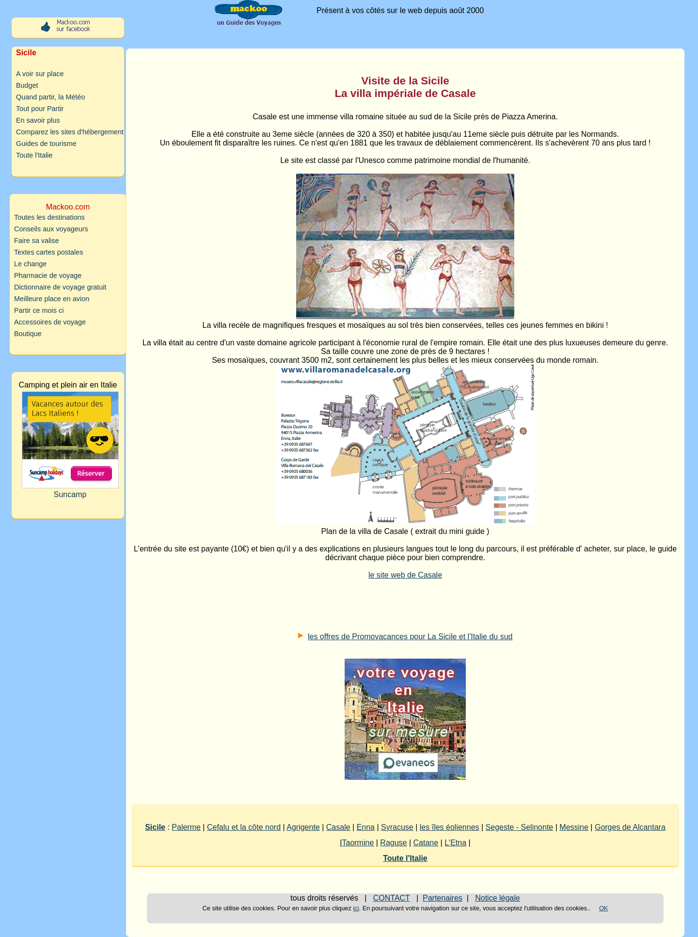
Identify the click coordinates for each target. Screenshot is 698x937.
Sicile (155, 827)
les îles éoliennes (449, 827)
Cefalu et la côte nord (244, 827)
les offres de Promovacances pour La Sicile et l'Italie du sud (410, 636)
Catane (426, 843)
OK (603, 908)
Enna (366, 827)
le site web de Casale (405, 575)
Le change (30, 264)
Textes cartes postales (48, 252)
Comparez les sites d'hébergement (70, 132)
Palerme (186, 827)
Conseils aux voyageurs (51, 229)
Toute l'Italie (34, 155)
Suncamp (70, 445)
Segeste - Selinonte (520, 827)
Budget (27, 85)
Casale (338, 827)
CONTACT (391, 898)
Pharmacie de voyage (47, 275)
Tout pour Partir (39, 109)
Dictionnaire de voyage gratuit (60, 287)
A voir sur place (39, 74)
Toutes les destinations (49, 217)
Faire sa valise (36, 240)
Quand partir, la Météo (50, 97)
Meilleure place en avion (51, 299)
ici (356, 908)
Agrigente (303, 827)
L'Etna (455, 843)
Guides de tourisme (46, 143)
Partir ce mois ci (38, 310)
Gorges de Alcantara (630, 827)
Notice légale (497, 898)
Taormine (358, 843)
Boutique (28, 334)
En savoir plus (38, 120)
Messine (573, 827)
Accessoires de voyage (50, 322)
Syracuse (397, 827)
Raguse (393, 843)
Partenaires (442, 898)
